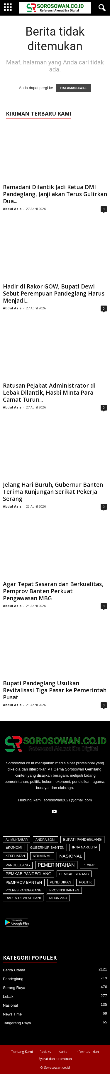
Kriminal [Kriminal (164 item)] (42, 856)
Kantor (63, 1051)
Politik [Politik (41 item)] (85, 882)
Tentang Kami (22, 1051)
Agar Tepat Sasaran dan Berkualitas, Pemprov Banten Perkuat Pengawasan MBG (53, 591)
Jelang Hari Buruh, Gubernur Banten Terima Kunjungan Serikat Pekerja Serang (53, 492)
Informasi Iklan (87, 1051)
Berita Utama (14, 970)
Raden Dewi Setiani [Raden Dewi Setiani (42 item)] (23, 898)
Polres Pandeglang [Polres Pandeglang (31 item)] (24, 890)
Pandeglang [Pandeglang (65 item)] (18, 865)
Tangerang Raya (17, 1023)
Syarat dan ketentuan (55, 1058)
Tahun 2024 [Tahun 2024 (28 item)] (58, 898)
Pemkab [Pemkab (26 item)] (88, 865)
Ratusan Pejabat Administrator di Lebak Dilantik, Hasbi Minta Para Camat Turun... (49, 392)
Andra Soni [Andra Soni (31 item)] (45, 839)
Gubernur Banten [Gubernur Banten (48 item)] (47, 847)
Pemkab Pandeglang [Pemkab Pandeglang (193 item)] (28, 874)
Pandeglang (13, 979)
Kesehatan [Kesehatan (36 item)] (15, 856)
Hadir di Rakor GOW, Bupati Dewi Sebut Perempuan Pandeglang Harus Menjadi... (53, 293)
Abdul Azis (12, 208)
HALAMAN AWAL (73, 88)
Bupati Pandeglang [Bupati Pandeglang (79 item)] (82, 840)
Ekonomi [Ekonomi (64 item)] (14, 847)
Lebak (8, 996)
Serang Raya (14, 987)
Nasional (10, 1005)
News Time (12, 1014)
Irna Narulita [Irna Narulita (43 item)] (84, 847)
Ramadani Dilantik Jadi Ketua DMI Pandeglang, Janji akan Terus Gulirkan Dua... (55, 194)
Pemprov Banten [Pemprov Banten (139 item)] (24, 882)
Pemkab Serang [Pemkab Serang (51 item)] (74, 874)
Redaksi (46, 1051)
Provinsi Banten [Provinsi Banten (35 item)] (64, 890)
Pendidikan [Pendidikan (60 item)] (60, 882)
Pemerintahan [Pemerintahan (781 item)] (56, 865)
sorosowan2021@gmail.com (68, 800)
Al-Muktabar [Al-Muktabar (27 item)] (17, 839)
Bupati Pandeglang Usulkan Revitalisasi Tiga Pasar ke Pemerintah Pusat (54, 690)
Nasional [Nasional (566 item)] (70, 855)
